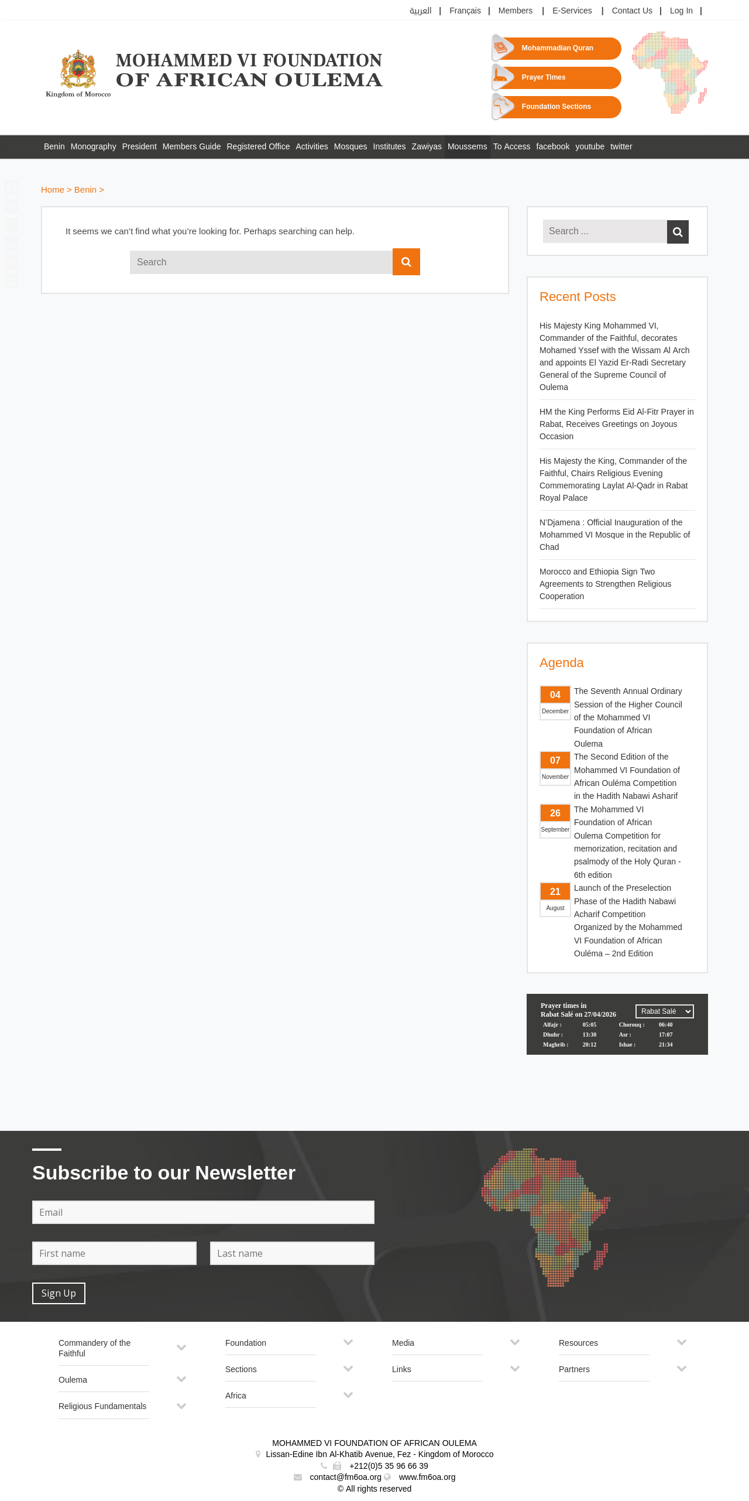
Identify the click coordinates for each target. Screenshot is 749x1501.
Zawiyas (427, 146)
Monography (93, 146)
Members (515, 10)
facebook (553, 146)
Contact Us (632, 10)
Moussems (467, 146)
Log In (681, 10)
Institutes (389, 146)
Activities (312, 146)
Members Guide (192, 146)
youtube (589, 146)
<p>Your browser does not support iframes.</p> (617, 1038)
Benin (54, 146)
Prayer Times (544, 78)
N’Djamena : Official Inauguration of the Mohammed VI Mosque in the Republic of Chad (615, 535)
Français (465, 10)
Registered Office (258, 146)
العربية (421, 10)
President (139, 146)
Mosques (350, 146)
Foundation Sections (556, 107)
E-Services (572, 10)
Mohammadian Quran (557, 48)
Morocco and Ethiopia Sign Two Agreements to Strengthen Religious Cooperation (605, 584)
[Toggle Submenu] (181, 1352)
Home (52, 190)
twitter (621, 146)
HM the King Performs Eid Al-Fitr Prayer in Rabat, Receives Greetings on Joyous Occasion (617, 424)
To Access (512, 146)
